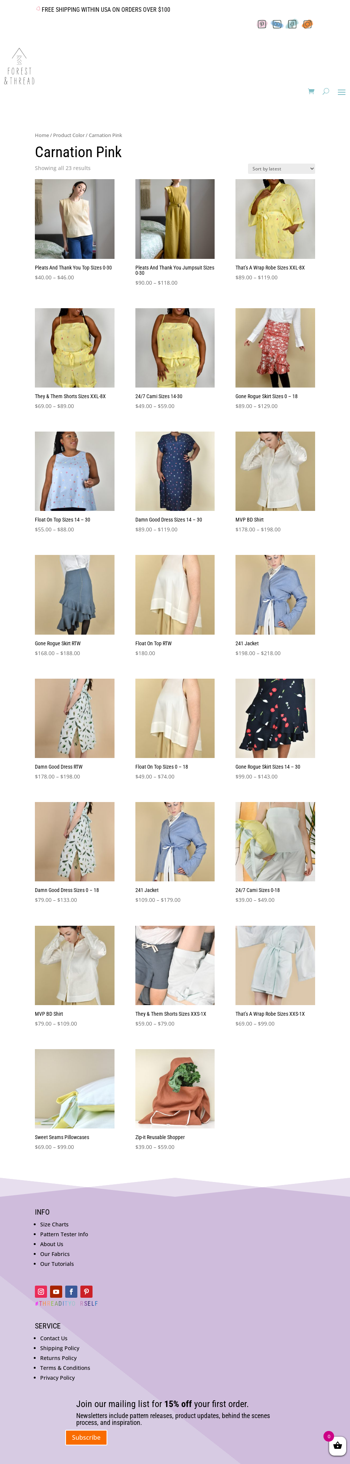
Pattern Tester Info (64, 1234)
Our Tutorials (57, 1263)
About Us (51, 1244)
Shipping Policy (59, 1348)
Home (42, 135)
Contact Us (53, 1338)
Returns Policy (58, 1358)
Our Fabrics (55, 1254)
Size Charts (54, 1224)
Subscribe (86, 1437)
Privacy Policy (57, 1377)
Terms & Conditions (65, 1367)
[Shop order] (281, 169)
